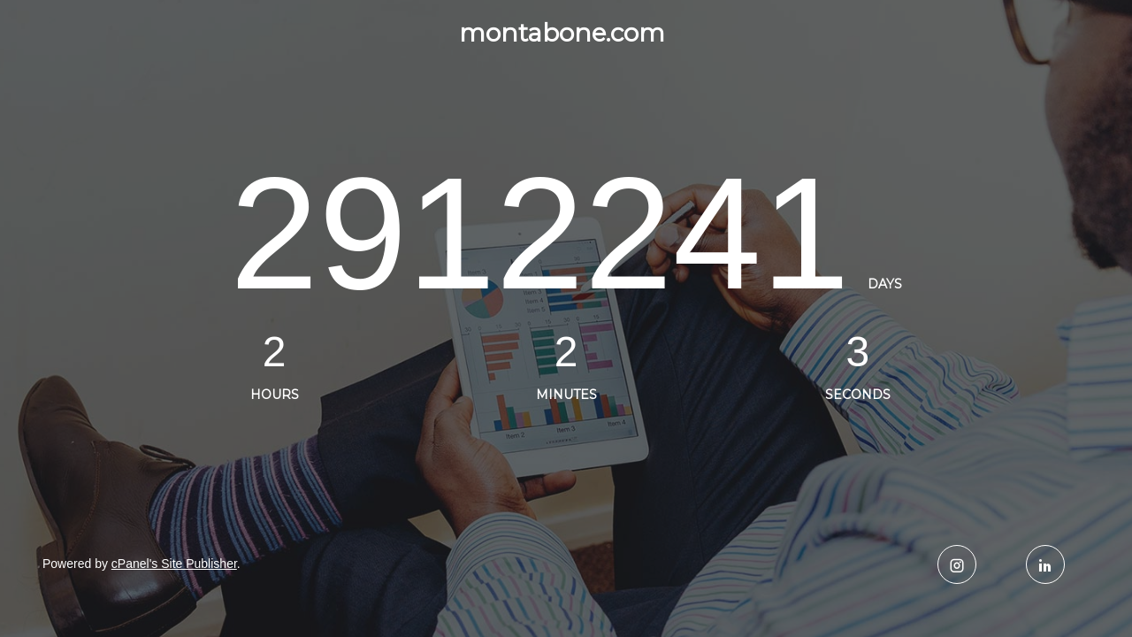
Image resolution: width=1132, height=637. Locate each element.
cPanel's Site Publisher (174, 563)
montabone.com (562, 33)
